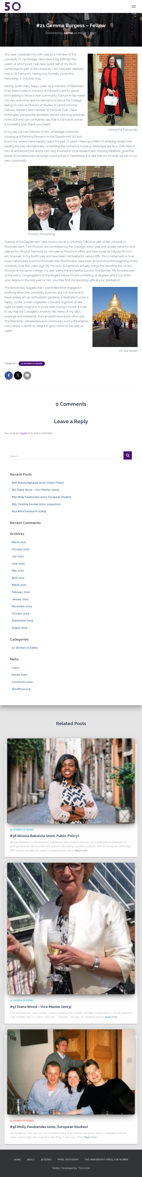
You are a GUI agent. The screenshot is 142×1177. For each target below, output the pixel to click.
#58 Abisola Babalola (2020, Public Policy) (38, 482)
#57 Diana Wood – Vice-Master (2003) (35, 489)
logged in (25, 433)
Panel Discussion (68, 1159)
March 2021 (19, 542)
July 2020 (18, 556)
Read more (81, 850)
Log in (15, 667)
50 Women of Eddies (31, 364)
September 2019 (22, 620)
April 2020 (18, 577)
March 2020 (19, 584)
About (31, 1159)
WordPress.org (21, 689)
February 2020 (21, 592)
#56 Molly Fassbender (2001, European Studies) (41, 497)
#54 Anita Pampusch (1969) (29, 511)
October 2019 (20, 613)
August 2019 (19, 627)
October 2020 (20, 549)
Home (17, 1159)
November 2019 (22, 606)
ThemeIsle (84, 1168)
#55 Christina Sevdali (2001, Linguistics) (36, 504)
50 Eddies (46, 1159)
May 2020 (18, 570)
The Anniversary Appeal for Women (106, 1159)
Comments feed (22, 682)
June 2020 (18, 563)
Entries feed (19, 674)
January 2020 (20, 599)
